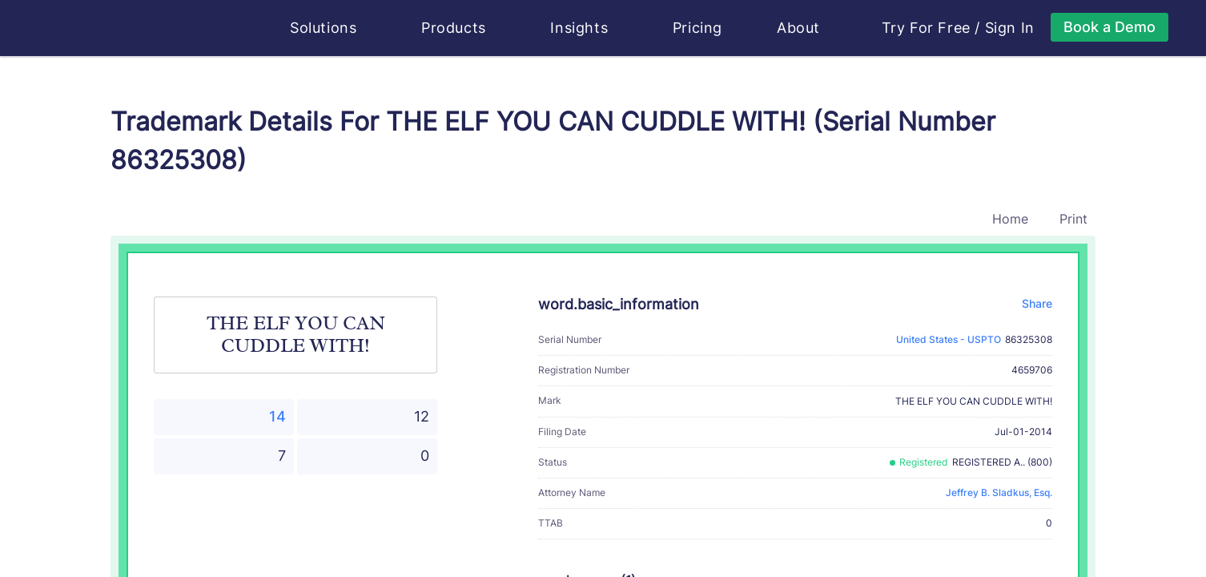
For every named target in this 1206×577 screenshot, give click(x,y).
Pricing (697, 27)
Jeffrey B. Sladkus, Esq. (999, 492)
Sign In (1010, 28)
